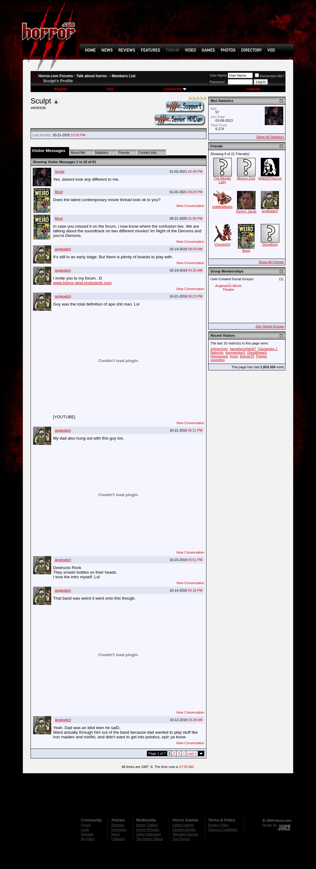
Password (217, 82)
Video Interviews (148, 834)
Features (117, 839)
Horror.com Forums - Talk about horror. (73, 76)
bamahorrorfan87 (243, 349)
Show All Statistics (270, 137)
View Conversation (190, 206)
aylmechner (219, 349)
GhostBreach (257, 352)
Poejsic (261, 356)
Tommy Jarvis (246, 211)
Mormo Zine (246, 178)
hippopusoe (219, 356)
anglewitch (63, 249)
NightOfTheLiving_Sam (275, 178)
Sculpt (59, 171)
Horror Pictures (147, 829)
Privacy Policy (218, 825)
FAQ (109, 89)
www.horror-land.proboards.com (82, 283)
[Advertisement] (188, 26)
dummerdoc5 (235, 352)
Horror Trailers (147, 825)
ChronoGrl (222, 244)
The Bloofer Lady (222, 180)
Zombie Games (184, 829)
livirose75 (247, 356)
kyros (234, 356)
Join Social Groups (270, 326)
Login (85, 829)
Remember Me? (269, 76)
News (115, 834)
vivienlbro (217, 360)
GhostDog (270, 244)
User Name (218, 75)
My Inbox (88, 839)
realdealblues (222, 207)
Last (192, 753)
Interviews (119, 829)
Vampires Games (185, 834)
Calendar (253, 89)
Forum (86, 825)
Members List (123, 76)
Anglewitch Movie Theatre (228, 287)
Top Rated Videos (149, 839)
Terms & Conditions (222, 829)
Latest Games (183, 825)
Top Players (181, 839)
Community (175, 89)
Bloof (59, 192)
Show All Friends (271, 262)
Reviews (117, 825)
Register (61, 89)
